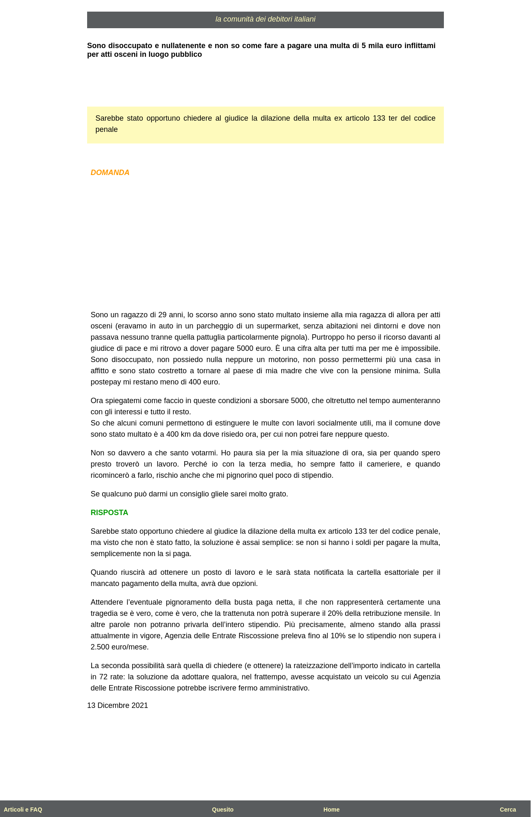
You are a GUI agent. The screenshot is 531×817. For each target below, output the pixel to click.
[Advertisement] (265, 244)
